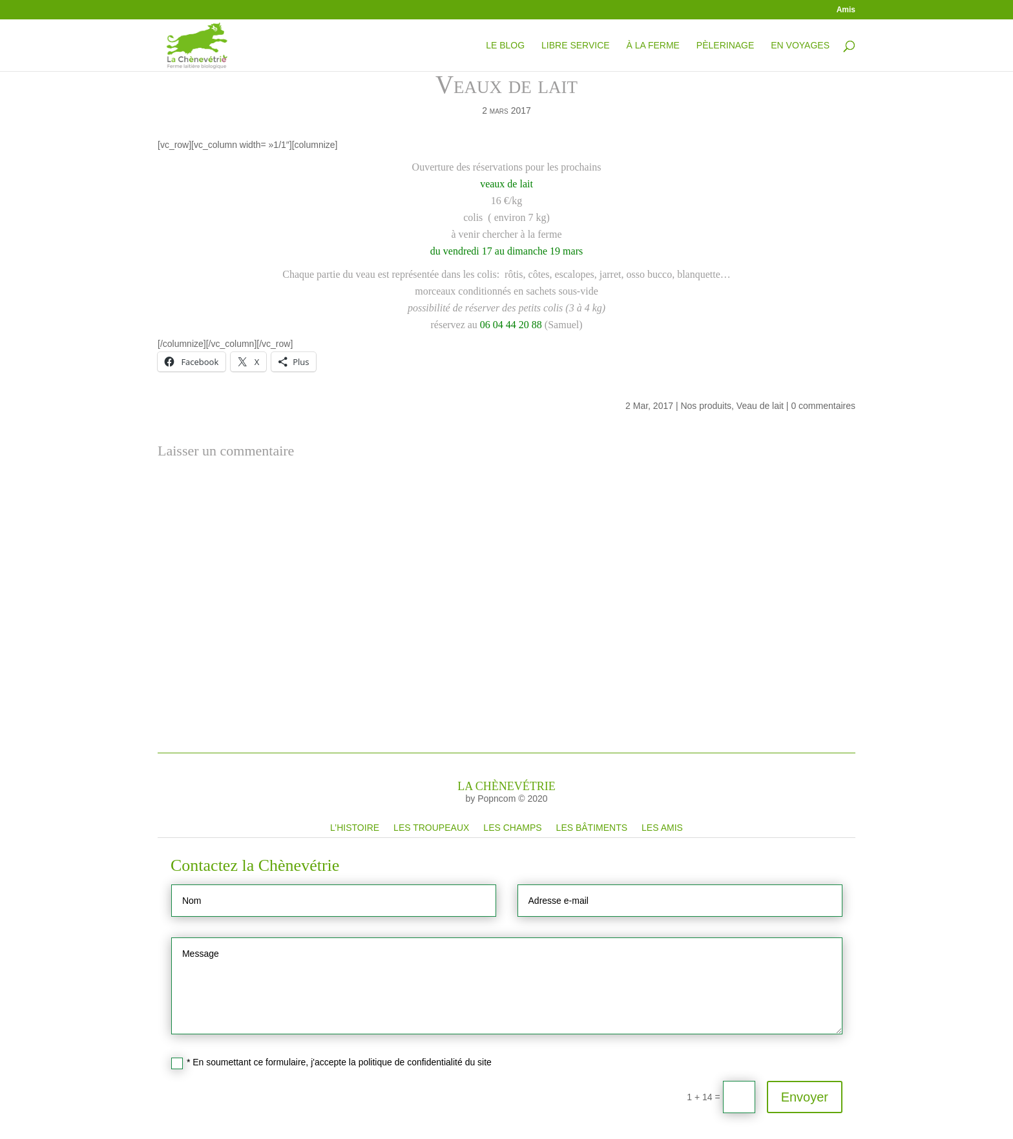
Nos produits (705, 406)
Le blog (505, 45)
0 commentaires (823, 406)
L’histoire (354, 827)
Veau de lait (760, 406)
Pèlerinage (725, 45)
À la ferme (652, 45)
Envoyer (804, 1097)
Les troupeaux (431, 827)
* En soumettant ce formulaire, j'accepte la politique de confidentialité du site (331, 1063)
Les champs (512, 827)
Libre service (575, 45)
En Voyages (800, 45)
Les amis (662, 827)
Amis (846, 10)
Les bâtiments (591, 827)
